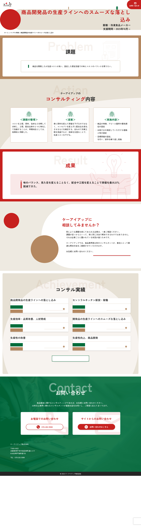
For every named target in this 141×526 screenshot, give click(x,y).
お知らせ (117, 494)
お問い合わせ (134, 6)
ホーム (65, 494)
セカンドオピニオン (87, 505)
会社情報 (66, 503)
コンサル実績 (68, 499)
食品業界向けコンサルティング (91, 498)
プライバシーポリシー (122, 503)
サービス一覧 (84, 494)
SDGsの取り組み (69, 508)
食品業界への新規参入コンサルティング (95, 502)
